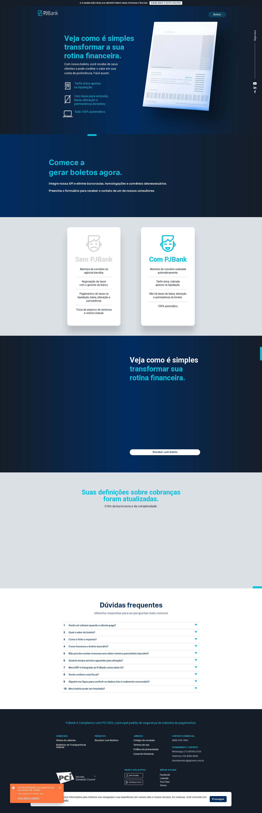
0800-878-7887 (180, 740)
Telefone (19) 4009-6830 (185, 756)
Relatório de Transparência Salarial (71, 746)
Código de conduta (144, 740)
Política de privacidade (146, 749)
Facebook (165, 775)
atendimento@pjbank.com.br (187, 761)
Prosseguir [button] (218, 799)
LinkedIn (164, 778)
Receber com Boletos (106, 740)
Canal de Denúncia (143, 754)
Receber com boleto (165, 452)
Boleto (217, 15)
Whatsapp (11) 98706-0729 (186, 752)
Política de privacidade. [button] (56, 800)
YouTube (165, 782)
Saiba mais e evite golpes (166, 3)
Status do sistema (66, 740)
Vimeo (163, 785)
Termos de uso (141, 745)
